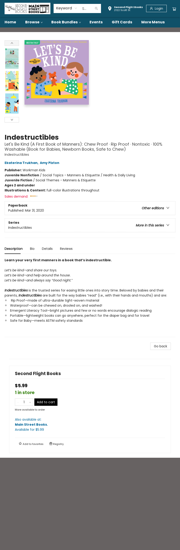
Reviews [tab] (66, 248)
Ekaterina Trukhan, (22, 163)
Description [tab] (14, 248)
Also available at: (90, 424)
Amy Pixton (50, 163)
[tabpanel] (90, 297)
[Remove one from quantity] (18, 402)
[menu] (90, 22)
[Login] (156, 8)
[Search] (96, 8)
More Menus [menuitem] (153, 22)
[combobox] (67, 8)
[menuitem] (10, 22)
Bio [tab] (32, 248)
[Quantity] (24, 402)
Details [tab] (47, 248)
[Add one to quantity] (30, 402)
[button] (125, 9)
